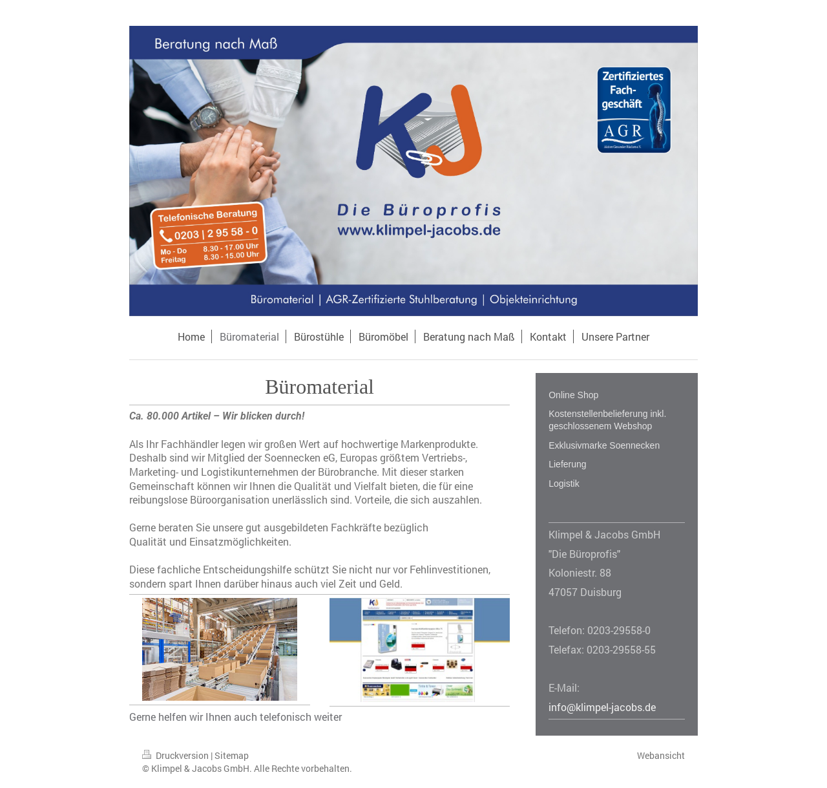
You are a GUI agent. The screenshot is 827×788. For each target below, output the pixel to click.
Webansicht (661, 755)
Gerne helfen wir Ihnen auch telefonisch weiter (235, 716)
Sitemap (232, 755)
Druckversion (176, 755)
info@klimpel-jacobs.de (602, 707)
